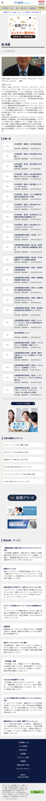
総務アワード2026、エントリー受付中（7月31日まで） (23, 12)
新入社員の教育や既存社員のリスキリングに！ (18, 467)
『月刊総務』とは (23, 742)
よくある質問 (23, 746)
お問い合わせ (23, 750)
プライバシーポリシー (23, 769)
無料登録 (41, 1)
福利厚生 (24, 8)
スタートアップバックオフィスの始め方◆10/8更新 (19, 474)
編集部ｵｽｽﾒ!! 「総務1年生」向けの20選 (16, 459)
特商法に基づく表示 (23, 765)
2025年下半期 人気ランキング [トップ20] (16, 481)
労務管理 (5, 8)
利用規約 (23, 761)
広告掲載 (23, 754)
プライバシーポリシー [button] (11, 798)
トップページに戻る (25, 403)
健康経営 (33, 8)
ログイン (41, 4)
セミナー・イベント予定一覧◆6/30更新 (16, 445)
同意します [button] (37, 792)
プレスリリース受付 (23, 757)
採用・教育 (14, 8)
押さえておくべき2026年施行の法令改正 (16, 452)
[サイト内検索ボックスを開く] (43, 8)
